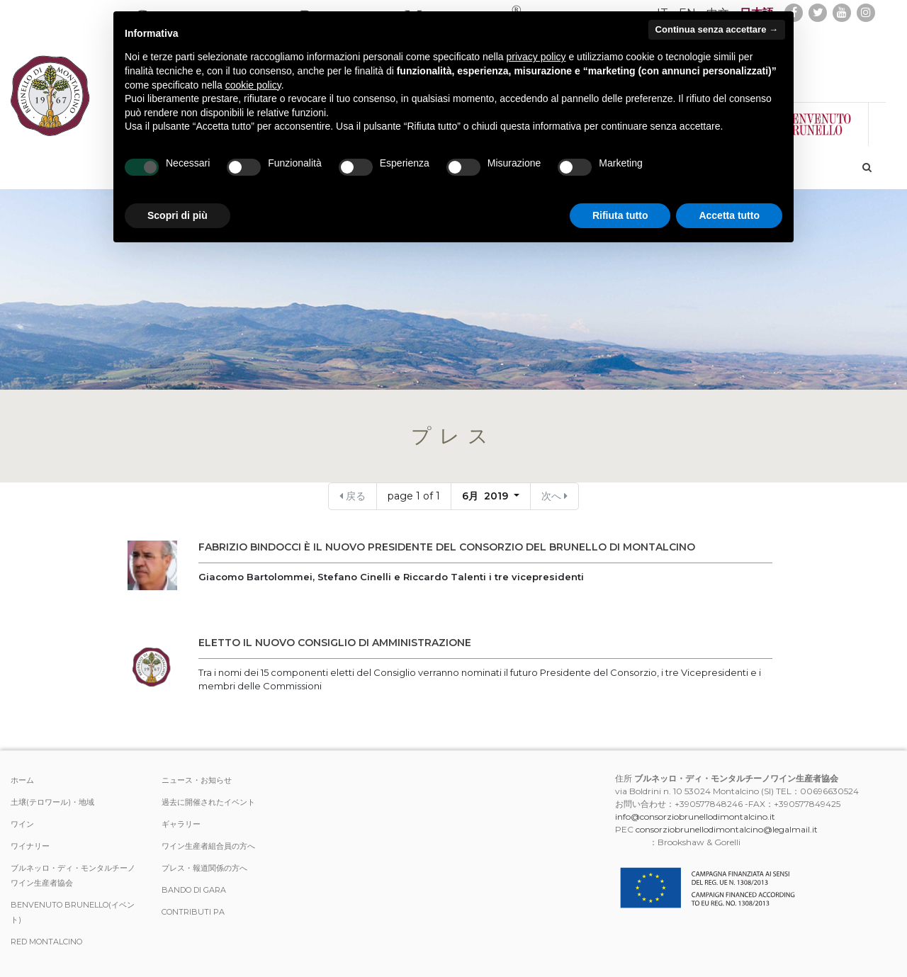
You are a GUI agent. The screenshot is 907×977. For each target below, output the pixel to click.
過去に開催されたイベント (208, 802)
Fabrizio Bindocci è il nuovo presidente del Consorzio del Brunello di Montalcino (446, 547)
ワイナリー (30, 846)
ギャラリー (181, 824)
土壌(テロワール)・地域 (52, 802)
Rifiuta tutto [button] (620, 215)
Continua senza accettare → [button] (716, 29)
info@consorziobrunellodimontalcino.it (695, 816)
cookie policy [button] (253, 85)
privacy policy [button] (536, 56)
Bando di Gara (194, 890)
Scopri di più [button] (177, 215)
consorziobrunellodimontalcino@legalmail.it (727, 829)
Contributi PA (193, 912)
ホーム (22, 780)
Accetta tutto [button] (729, 215)
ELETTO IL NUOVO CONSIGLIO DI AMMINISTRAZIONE (334, 642)
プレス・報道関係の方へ (204, 868)
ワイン (22, 824)
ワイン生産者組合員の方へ (208, 846)
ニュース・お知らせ (197, 780)
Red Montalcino (46, 942)
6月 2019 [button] (486, 496)
